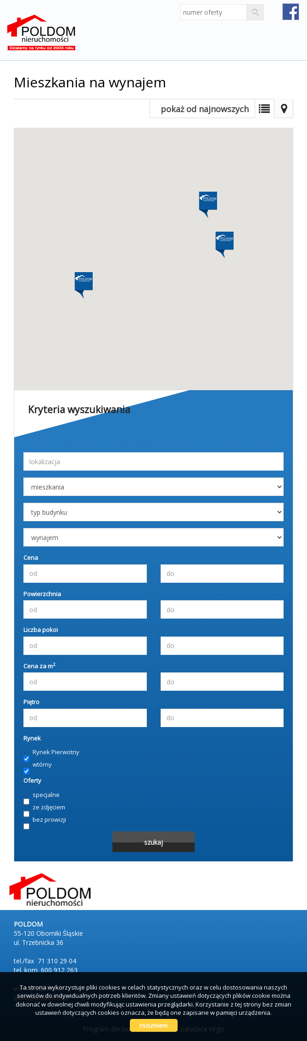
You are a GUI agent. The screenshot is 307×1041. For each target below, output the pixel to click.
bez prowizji (44, 820)
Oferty (32, 780)
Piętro (31, 702)
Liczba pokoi (40, 630)
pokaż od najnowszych (205, 108)
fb (290, 11)
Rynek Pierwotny (51, 752)
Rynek (32, 738)
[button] (207, 200)
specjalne (41, 795)
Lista (264, 108)
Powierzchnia (42, 594)
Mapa (283, 108)
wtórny (37, 764)
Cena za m (39, 666)
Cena (30, 557)
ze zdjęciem (44, 807)
